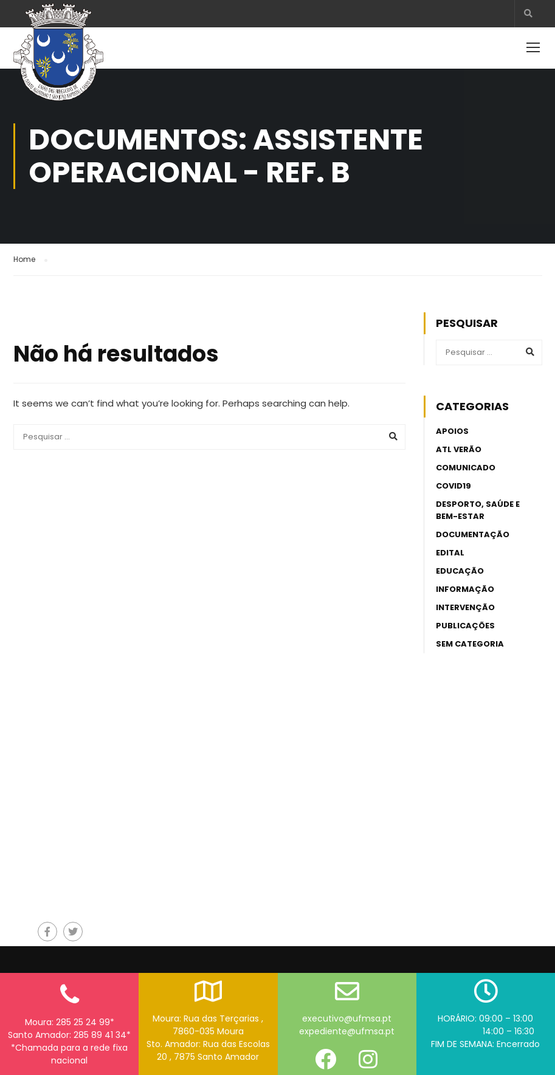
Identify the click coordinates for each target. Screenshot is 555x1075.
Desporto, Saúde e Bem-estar (478, 501)
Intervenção (465, 598)
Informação (465, 580)
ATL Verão (458, 440)
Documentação (472, 525)
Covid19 (453, 477)
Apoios (452, 422)
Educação (460, 562)
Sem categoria (470, 635)
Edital (450, 543)
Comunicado (465, 458)
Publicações (465, 616)
